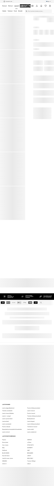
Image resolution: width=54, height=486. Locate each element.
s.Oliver (29, 448)
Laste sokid (30, 435)
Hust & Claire (6, 461)
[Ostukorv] (50, 6)
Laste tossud (31, 416)
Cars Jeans (5, 450)
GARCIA (29, 445)
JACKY (29, 461)
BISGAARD (30, 458)
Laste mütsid (6, 437)
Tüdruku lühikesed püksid (34, 421)
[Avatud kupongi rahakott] (32, 6)
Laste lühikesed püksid (33, 429)
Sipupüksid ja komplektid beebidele (12, 435)
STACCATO (30, 450)
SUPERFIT (30, 453)
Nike (3, 453)
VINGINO (4, 466)
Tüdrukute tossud (32, 432)
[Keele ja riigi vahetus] (49, 1)
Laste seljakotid (31, 437)
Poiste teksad (6, 432)
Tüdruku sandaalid (7, 416)
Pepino (4, 445)
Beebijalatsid (31, 424)
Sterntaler (5, 448)
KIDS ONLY (30, 464)
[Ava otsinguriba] (26, 11)
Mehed (10, 6)
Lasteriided (5, 427)
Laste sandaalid (6, 429)
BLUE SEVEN (5, 458)
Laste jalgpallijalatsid (8, 413)
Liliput (29, 469)
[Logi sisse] (37, 6)
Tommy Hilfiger (31, 466)
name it (4, 469)
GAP (28, 456)
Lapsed (16, 6)
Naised (4, 6)
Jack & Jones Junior (7, 464)
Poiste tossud (31, 419)
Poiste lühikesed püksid (33, 413)
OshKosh (4, 456)
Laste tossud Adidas (8, 419)
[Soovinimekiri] (45, 6)
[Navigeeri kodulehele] (27, 5)
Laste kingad (30, 427)
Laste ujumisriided (7, 424)
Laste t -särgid (6, 421)
